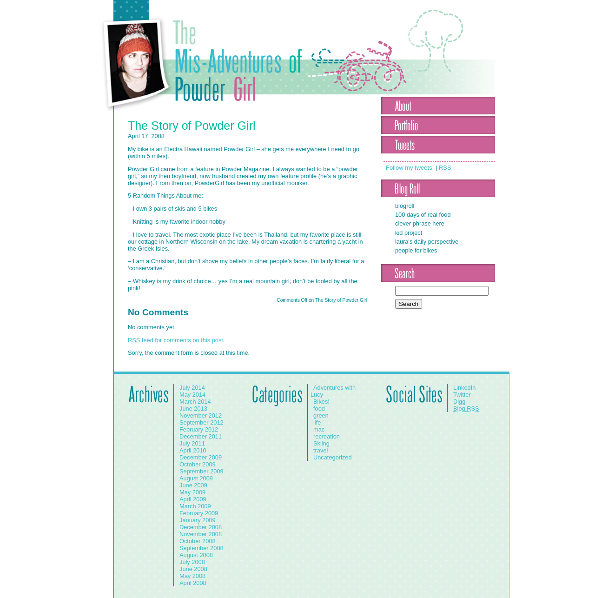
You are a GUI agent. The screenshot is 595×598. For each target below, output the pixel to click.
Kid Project (408, 232)
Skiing (321, 443)
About (438, 105)
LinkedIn (464, 387)
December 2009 (200, 457)
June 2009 (193, 485)
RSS (445, 167)
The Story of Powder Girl (192, 125)
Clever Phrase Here (419, 223)
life (317, 422)
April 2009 (192, 499)
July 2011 (192, 443)
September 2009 (201, 471)
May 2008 (192, 575)
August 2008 (196, 554)
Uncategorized (332, 457)
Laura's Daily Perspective (426, 241)
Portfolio (438, 125)
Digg (459, 401)
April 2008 (192, 582)
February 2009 (198, 513)
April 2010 (192, 450)
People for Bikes (416, 250)
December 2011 (200, 436)
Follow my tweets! (410, 167)
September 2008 (201, 548)
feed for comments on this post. (176, 340)
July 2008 (192, 561)
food (319, 408)
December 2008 (200, 527)
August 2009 (196, 478)
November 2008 (200, 534)
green (321, 415)
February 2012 (198, 429)
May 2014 (192, 394)
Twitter (462, 394)
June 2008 (193, 568)
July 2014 (192, 387)
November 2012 (200, 415)
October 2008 (197, 541)
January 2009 (197, 520)
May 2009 (192, 492)
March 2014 (195, 401)
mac (318, 429)
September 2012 (201, 422)
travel (320, 450)
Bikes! (321, 401)
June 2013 (193, 408)
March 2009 (195, 506)
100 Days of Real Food (423, 214)
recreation (326, 436)
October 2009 (197, 464)
